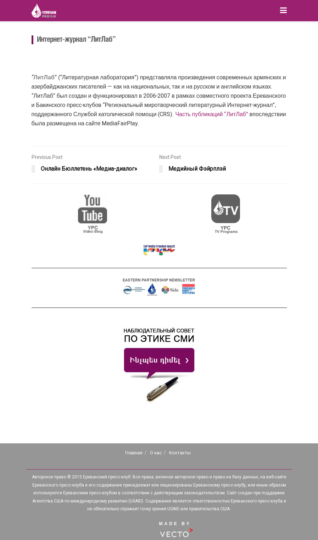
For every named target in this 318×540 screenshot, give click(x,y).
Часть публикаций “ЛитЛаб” (211, 114)
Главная (134, 452)
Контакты (180, 452)
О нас (156, 452)
